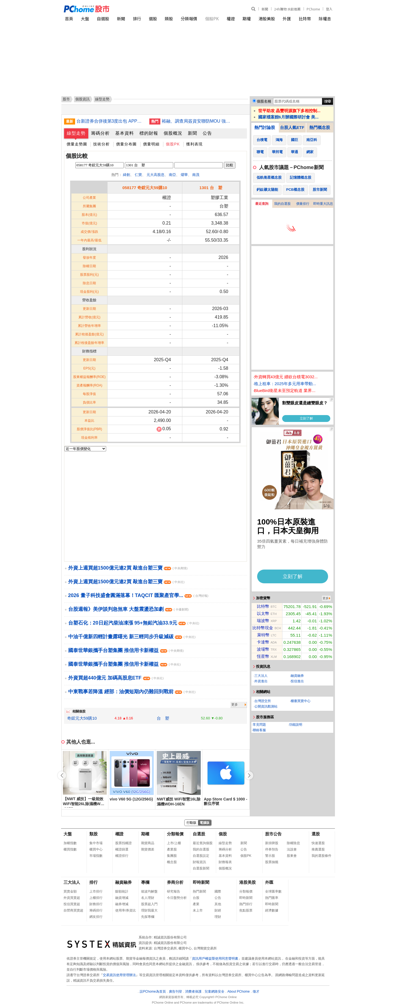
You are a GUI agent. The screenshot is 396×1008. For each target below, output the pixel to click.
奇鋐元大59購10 (82, 718)
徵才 (256, 991)
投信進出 (297, 681)
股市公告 (273, 834)
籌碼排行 (96, 910)
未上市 (198, 910)
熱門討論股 (264, 127)
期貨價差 (147, 849)
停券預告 (271, 849)
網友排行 (96, 917)
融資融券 (297, 676)
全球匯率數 (273, 891)
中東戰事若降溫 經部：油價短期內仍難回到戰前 (132, 691)
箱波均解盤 (149, 891)
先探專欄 (147, 917)
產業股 (172, 849)
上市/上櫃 (174, 843)
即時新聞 (201, 882)
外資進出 (261, 681)
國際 (218, 891)
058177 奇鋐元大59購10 (144, 187)
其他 (218, 904)
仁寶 (138, 175)
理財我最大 (149, 910)
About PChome (238, 991)
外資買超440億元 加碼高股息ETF (116, 678)
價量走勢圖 (77, 144)
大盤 (85, 18)
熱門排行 (245, 904)
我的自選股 (282, 204)
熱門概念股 (319, 127)
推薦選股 (318, 849)
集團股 (172, 856)
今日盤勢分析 (177, 898)
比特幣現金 (262, 627)
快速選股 (318, 843)
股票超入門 (149, 904)
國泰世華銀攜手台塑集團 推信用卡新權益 (126, 650)
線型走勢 (76, 133)
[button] (249, 775)
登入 (329, 9)
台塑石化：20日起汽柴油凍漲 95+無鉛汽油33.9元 (133, 623)
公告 (207, 133)
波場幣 (263, 649)
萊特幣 (263, 635)
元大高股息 (155, 175)
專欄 (145, 882)
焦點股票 (245, 910)
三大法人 (261, 676)
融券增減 (121, 904)
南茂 (195, 175)
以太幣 (263, 613)
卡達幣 (263, 642)
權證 (231, 18)
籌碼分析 (100, 133)
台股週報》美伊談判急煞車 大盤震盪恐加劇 (128, 609)
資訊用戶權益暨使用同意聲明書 (215, 958)
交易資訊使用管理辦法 (119, 975)
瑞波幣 (263, 620)
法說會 (292, 849)
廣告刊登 (175, 991)
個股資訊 (82, 99)
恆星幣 (263, 656)
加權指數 (70, 843)
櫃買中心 (96, 849)
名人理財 (147, 898)
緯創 (126, 175)
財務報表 (225, 862)
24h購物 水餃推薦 (287, 9)
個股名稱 (264, 101)
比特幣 (305, 18)
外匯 (287, 18)
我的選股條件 (321, 856)
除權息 (325, 18)
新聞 (265, 9)
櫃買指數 (70, 849)
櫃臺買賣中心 (300, 701)
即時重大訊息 (323, 204)
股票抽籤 (271, 862)
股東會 (292, 856)
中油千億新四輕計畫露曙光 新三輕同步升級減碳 (132, 636)
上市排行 (96, 891)
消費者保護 (193, 991)
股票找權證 (123, 843)
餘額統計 (121, 891)
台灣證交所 (262, 701)
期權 (247, 18)
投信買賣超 (72, 904)
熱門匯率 (271, 898)
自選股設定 (201, 856)
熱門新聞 (199, 891)
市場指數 (96, 856)
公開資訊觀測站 (265, 706)
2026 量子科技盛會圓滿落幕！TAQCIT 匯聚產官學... (138, 595)
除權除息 (293, 843)
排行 (137, 18)
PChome (313, 9)
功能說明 (295, 725)
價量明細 (151, 144)
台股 (196, 898)
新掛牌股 (271, 843)
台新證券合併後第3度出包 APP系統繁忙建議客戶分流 (110, 121)
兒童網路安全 (214, 991)
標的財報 (148, 133)
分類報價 (189, 18)
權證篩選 (121, 849)
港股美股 (266, 18)
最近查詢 (261, 204)
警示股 (270, 856)
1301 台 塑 (210, 187)
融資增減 (121, 898)
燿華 (184, 175)
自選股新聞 (201, 868)
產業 (196, 904)
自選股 (103, 18)
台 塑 (163, 718)
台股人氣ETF (292, 127)
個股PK (212, 18)
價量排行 (302, 204)
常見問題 (259, 725)
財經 (218, 910)
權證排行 (121, 856)
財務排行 (96, 904)
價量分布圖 (126, 144)
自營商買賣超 (73, 910)
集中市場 (96, 843)
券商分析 (175, 882)
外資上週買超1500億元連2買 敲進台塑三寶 (128, 568)
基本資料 (124, 133)
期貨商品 (147, 843)
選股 (153, 18)
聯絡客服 (259, 730)
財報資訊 (199, 862)
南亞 (172, 175)
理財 (218, 917)
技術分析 (101, 144)
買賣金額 (70, 891)
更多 (234, 704)
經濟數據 (271, 910)
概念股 (172, 862)
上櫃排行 (96, 898)
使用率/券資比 (125, 910)
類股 (169, 18)
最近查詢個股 (203, 843)
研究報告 (173, 891)
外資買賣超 (72, 898)
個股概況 (173, 133)
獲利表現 (194, 144)
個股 (223, 834)
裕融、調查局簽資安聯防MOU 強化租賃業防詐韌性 (196, 121)
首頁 (69, 18)
